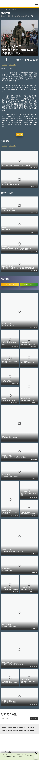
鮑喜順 (5, 65)
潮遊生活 (15, 727)
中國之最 (10, 16)
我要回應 (19, 134)
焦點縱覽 (4, 730)
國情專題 (15, 730)
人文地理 (24, 16)
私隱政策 (15, 756)
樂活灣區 (10, 727)
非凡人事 (26, 727)
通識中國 (7, 9)
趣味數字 (4, 16)
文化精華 (32, 727)
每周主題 (21, 730)
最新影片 (26, 730)
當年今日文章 (7, 193)
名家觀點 (10, 730)
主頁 (2, 9)
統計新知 (17, 16)
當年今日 (14, 9)
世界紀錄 (13, 65)
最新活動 (32, 730)
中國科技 (4, 727)
